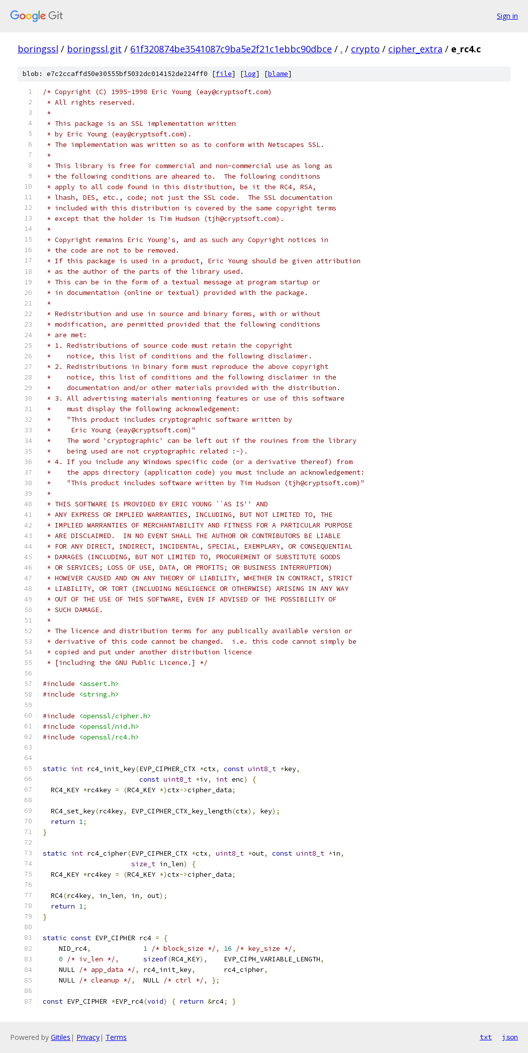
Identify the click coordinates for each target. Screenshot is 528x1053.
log (250, 73)
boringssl (38, 49)
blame (278, 73)
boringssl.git (94, 49)
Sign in (507, 16)
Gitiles (60, 1037)
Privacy (88, 1037)
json (510, 1036)
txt (486, 1036)
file (224, 73)
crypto (365, 49)
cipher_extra (415, 49)
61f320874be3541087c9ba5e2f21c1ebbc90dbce (231, 49)
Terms (116, 1037)
